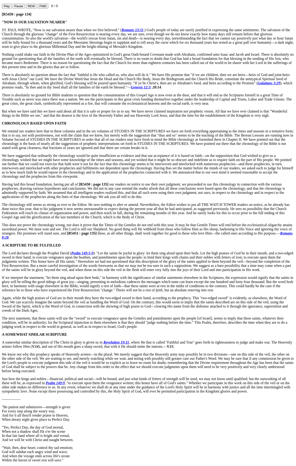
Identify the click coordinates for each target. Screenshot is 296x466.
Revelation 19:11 (116, 342)
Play (7, 6)
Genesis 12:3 (141, 87)
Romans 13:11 (133, 30)
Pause (18, 6)
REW (31, 6)
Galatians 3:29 (269, 83)
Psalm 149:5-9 (82, 253)
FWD (43, 6)
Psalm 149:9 (55, 383)
